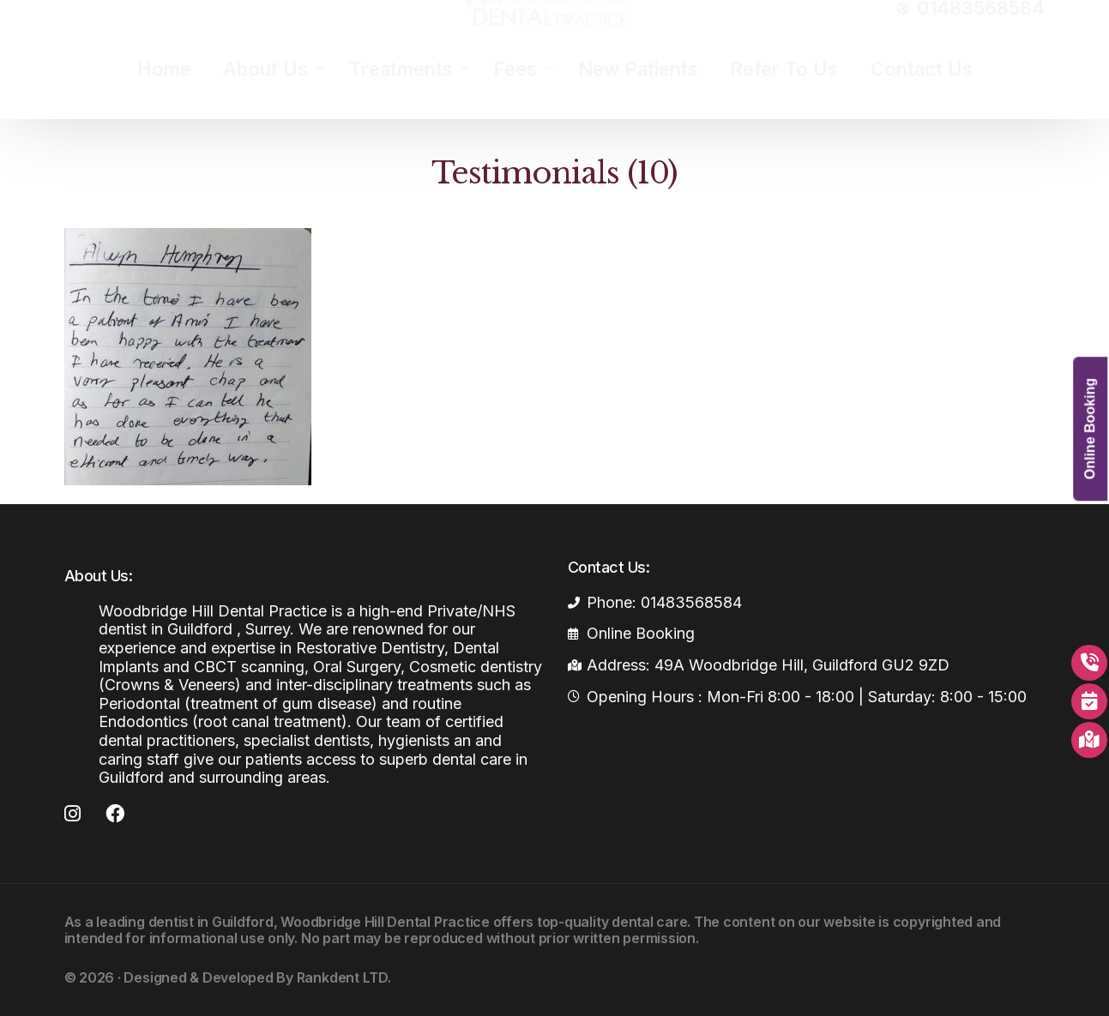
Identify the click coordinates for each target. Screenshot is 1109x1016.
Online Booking (1089, 428)
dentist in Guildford (211, 921)
